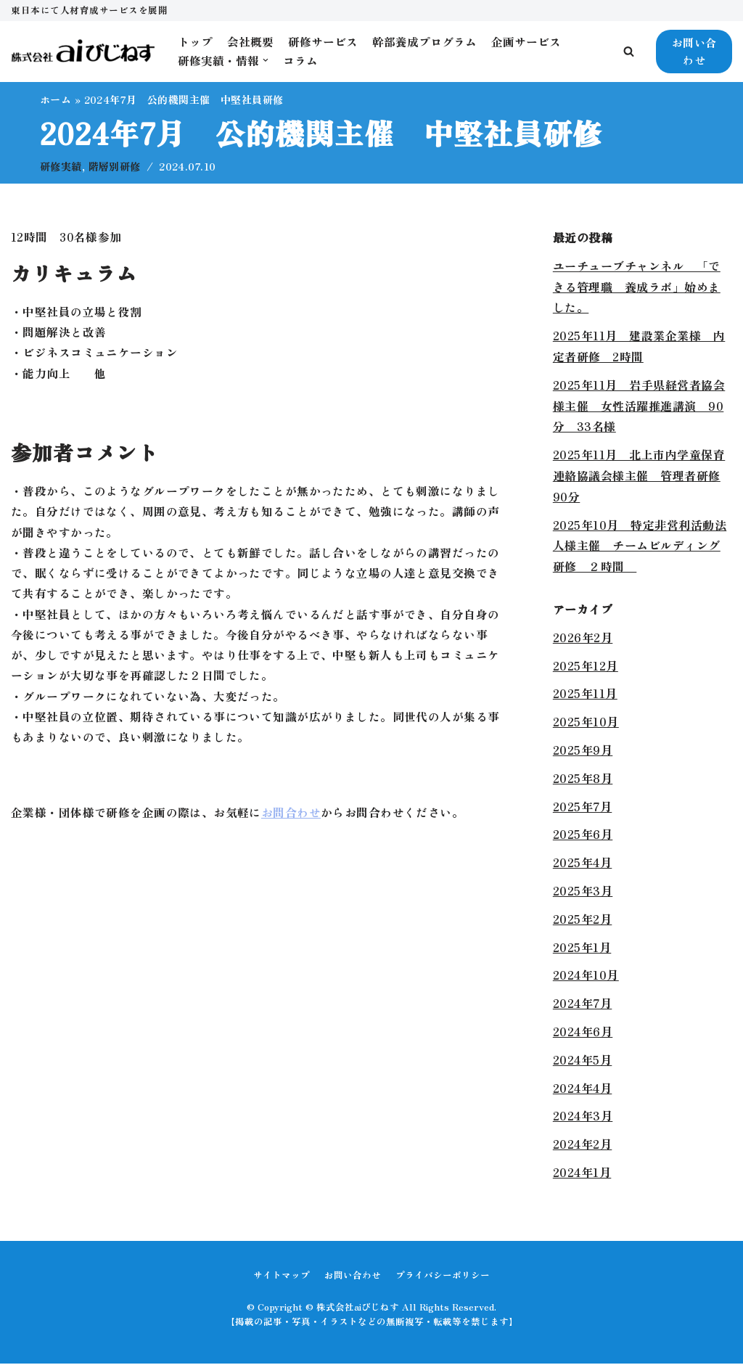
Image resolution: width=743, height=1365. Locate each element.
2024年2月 (582, 1144)
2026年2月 (583, 638)
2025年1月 (582, 947)
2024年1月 (582, 1172)
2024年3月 (583, 1117)
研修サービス (323, 41)
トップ (195, 41)
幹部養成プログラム (424, 41)
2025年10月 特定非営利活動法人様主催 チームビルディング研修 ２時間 (640, 546)
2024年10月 (586, 976)
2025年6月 (583, 835)
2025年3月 (583, 891)
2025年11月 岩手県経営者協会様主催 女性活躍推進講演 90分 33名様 (639, 406)
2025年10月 (586, 722)
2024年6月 (583, 1032)
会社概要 (250, 41)
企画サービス (526, 41)
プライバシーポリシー (442, 1275)
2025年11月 (585, 694)
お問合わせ (293, 821)
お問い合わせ (694, 51)
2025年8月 (583, 778)
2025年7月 (582, 807)
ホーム (56, 99)
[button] (628, 51)
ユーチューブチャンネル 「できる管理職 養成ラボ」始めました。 (637, 287)
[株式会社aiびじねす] (83, 51)
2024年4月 (582, 1088)
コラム (300, 60)
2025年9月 (583, 750)
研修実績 (61, 166)
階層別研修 (115, 166)
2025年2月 (582, 919)
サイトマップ (281, 1275)
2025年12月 (585, 666)
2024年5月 (582, 1060)
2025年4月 (582, 863)
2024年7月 (582, 1004)
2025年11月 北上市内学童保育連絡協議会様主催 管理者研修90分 (639, 477)
